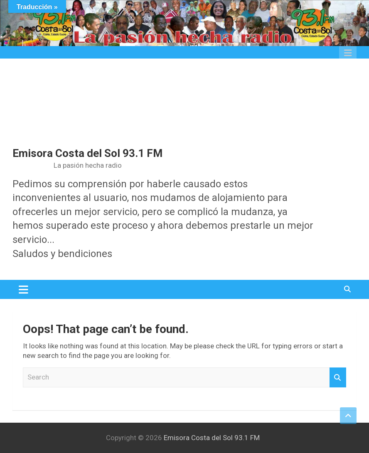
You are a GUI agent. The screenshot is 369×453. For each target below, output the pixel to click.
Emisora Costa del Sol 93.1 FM (87, 153)
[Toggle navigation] (23, 289)
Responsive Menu (348, 53)
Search (338, 377)
